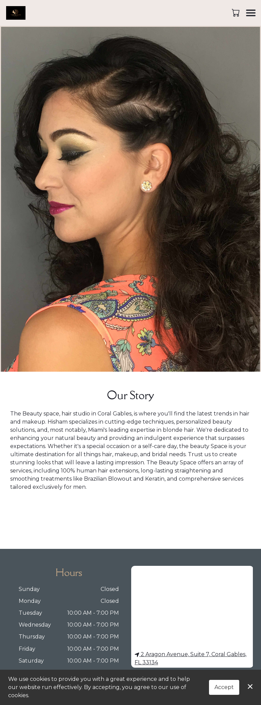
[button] (236, 12)
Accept (224, 687)
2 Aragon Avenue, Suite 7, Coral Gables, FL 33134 (190, 658)
